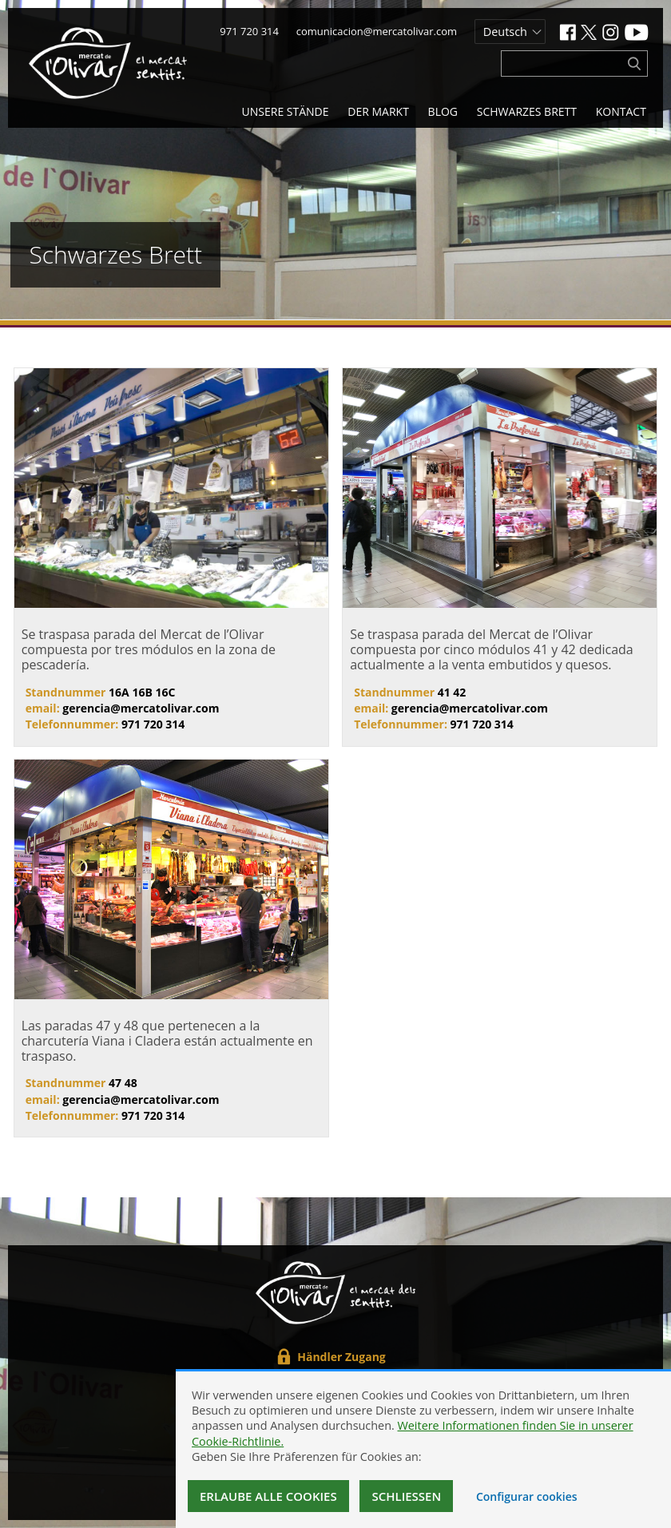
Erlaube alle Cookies (268, 1496)
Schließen (406, 1496)
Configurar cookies (527, 1496)
